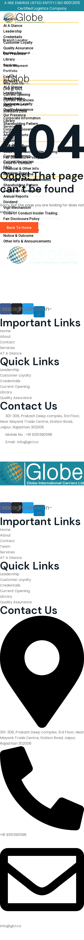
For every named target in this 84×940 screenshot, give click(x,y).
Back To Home (19, 227)
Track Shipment (15, 66)
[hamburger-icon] (76, 18)
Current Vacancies (18, 161)
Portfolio (10, 71)
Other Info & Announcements (27, 241)
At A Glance (12, 26)
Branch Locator (15, 40)
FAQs (7, 167)
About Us (10, 19)
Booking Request (16, 53)
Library (9, 59)
